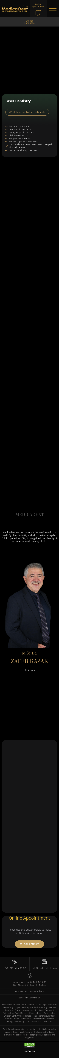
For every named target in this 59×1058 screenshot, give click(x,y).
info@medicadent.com (44, 968)
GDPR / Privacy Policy (29, 997)
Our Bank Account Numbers (29, 991)
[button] (52, 8)
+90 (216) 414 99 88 (14, 968)
